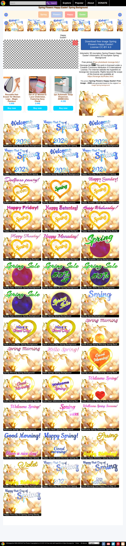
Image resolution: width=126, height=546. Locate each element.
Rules (77, 543)
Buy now (12, 129)
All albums (84, 543)
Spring (43, 14)
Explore (67, 3)
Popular (79, 3)
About (90, 3)
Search (53, 3)
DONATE (102, 3)
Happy (70, 14)
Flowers (57, 14)
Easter (83, 14)
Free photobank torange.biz (106, 62)
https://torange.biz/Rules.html (100, 76)
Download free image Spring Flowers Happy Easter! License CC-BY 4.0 (100, 44)
